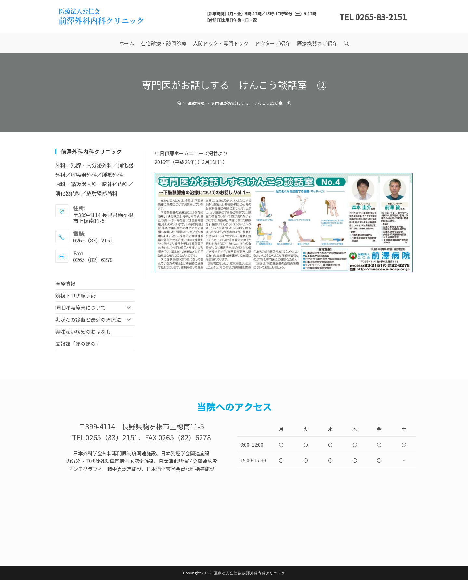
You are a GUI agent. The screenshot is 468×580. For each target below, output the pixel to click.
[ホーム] (179, 103)
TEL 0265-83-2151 (373, 16)
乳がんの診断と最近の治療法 (95, 319)
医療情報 (65, 283)
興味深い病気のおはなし (83, 331)
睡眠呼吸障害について (95, 307)
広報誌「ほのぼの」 (78, 343)
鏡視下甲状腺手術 (75, 295)
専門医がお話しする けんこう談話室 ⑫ (251, 103)
